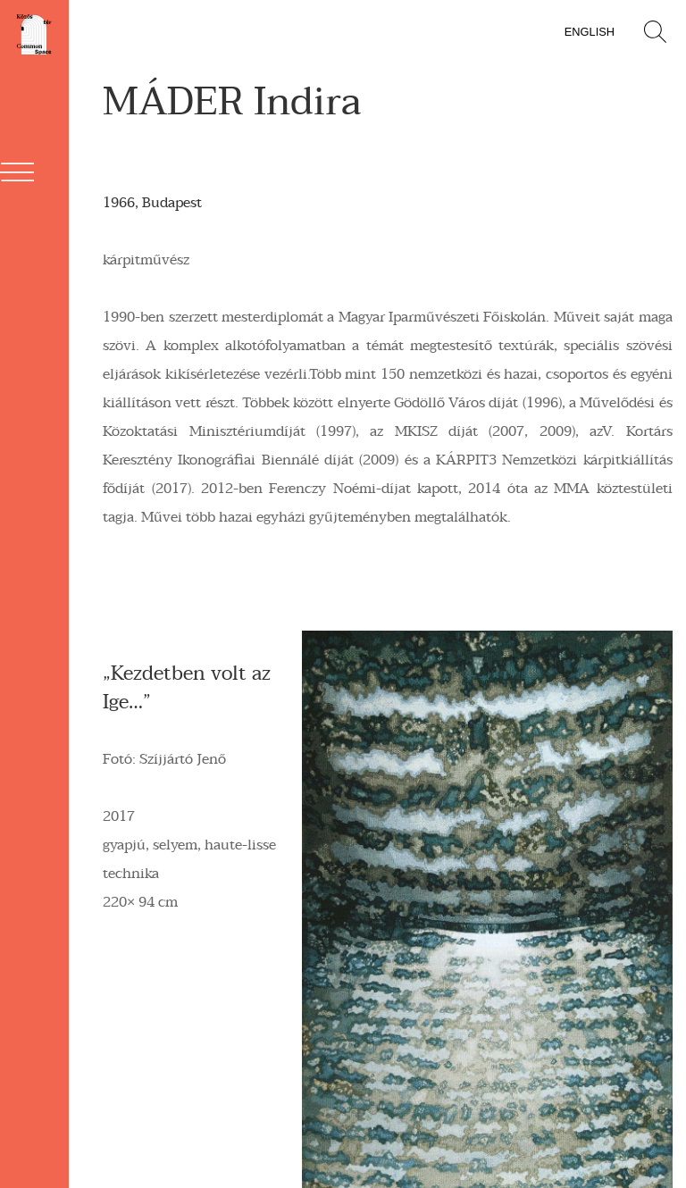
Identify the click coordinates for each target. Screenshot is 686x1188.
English (590, 31)
